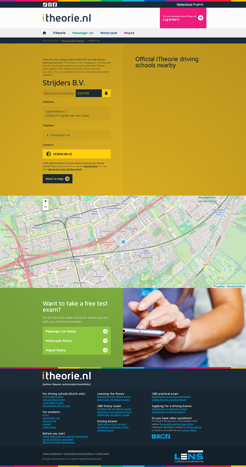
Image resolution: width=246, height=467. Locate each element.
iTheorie (59, 33)
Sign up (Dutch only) (54, 399)
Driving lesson (105, 430)
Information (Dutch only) (57, 405)
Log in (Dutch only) (53, 396)
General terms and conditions (79, 453)
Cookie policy (103, 453)
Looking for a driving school (112, 427)
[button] (123, 241)
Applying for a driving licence (168, 411)
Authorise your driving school (114, 411)
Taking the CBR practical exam (169, 399)
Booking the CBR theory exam (114, 408)
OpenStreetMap (236, 286)
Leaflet (219, 286)
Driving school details (73, 40)
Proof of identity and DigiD (58, 439)
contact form (90, 166)
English (198, 4)
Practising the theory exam (113, 399)
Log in (46, 414)
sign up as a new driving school (64, 169)
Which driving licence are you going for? (65, 436)
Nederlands (184, 4)
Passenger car (83, 33)
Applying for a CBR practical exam (171, 396)
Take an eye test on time (111, 424)
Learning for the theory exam (114, 396)
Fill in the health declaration (59, 442)
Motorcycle (109, 33)
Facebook (195, 427)
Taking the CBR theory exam (113, 414)
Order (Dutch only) (53, 402)
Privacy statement (52, 453)
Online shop (49, 427)
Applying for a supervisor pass (169, 408)
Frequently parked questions (176, 424)
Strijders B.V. (94, 40)
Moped (129, 33)
